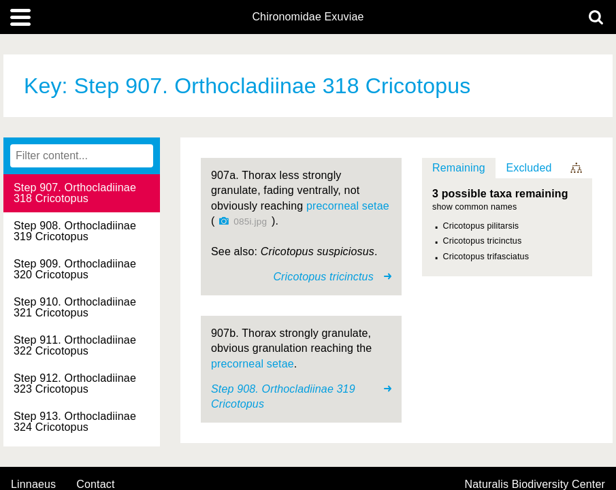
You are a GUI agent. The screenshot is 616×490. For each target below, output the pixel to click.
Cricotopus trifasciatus (486, 256)
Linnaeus (33, 484)
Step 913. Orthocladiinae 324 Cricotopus (75, 421)
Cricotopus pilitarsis (481, 226)
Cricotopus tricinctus (482, 241)
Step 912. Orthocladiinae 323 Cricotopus (75, 383)
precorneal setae (347, 206)
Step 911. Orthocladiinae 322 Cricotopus (75, 345)
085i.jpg (250, 221)
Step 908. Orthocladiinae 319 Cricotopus (75, 231)
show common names (474, 207)
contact (95, 484)
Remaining (458, 168)
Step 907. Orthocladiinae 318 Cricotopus (75, 193)
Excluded (528, 168)
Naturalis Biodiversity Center (535, 484)
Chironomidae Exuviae (307, 17)
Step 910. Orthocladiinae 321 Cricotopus (75, 307)
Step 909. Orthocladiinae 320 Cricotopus (75, 269)
